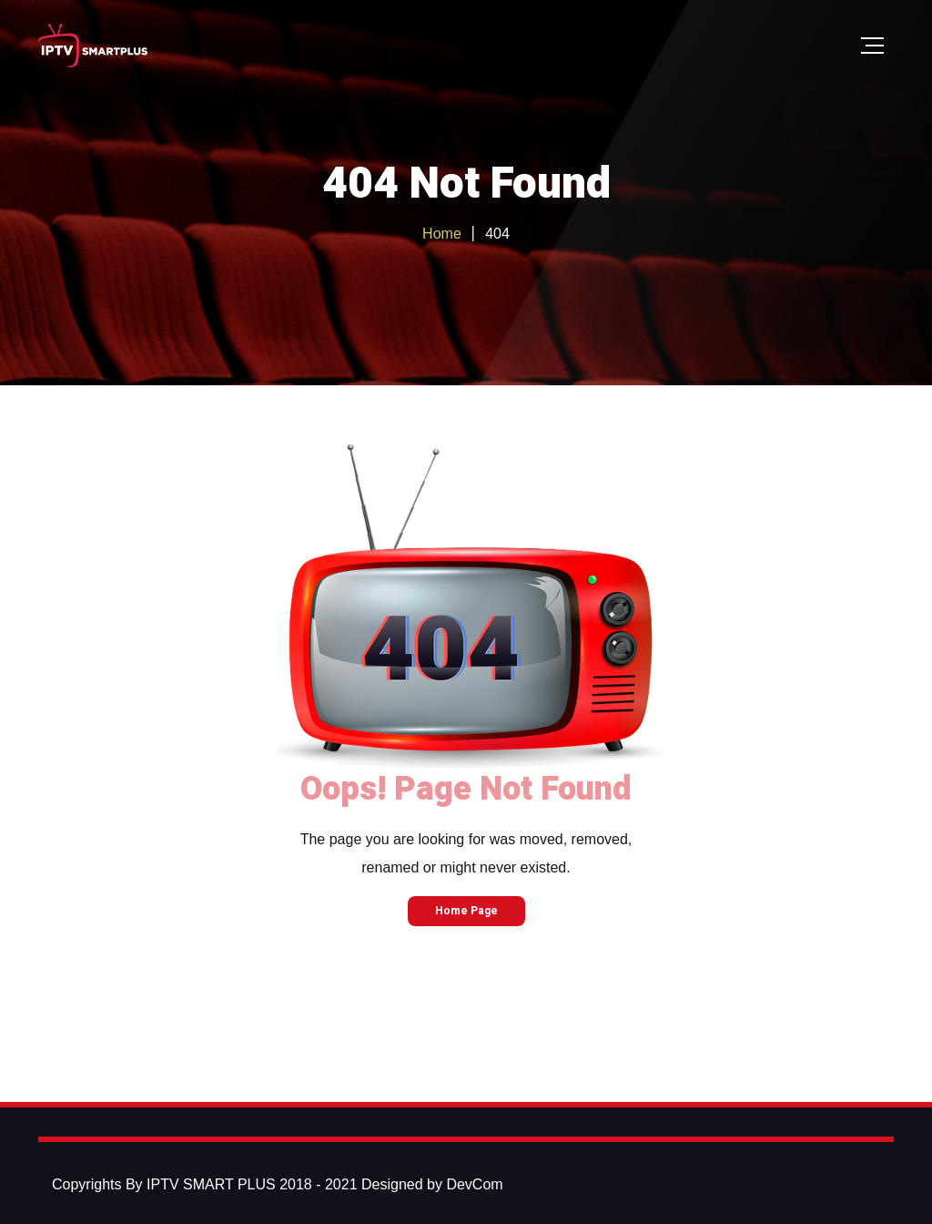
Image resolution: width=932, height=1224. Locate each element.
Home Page (466, 911)
